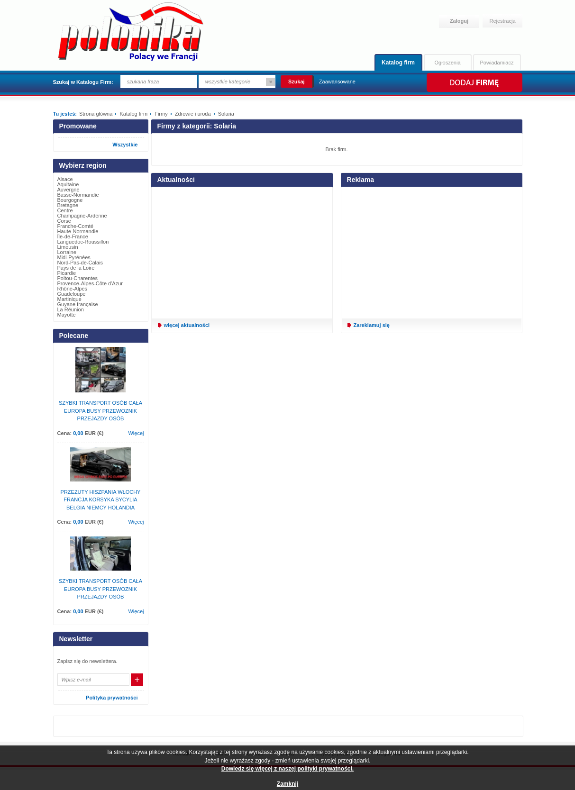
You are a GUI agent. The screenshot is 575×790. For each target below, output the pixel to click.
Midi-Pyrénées (74, 257)
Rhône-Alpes (72, 288)
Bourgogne (70, 200)
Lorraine (66, 252)
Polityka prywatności (111, 697)
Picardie (66, 273)
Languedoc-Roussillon (83, 242)
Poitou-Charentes (77, 278)
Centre (65, 210)
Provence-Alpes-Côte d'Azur (90, 283)
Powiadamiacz (497, 62)
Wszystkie (124, 144)
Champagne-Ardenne (82, 215)
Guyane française (77, 304)
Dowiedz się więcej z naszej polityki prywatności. (287, 768)
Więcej (136, 433)
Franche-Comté (75, 226)
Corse (64, 221)
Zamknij (287, 784)
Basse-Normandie (78, 195)
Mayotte (66, 315)
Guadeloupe (71, 294)
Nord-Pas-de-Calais (80, 262)
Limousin (67, 247)
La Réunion (70, 309)
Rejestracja (503, 21)
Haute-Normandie (78, 231)
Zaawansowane (337, 81)
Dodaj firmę (473, 82)
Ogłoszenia (447, 62)
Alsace (65, 179)
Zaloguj (459, 21)
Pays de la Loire (76, 268)
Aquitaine (68, 184)
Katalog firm (398, 62)
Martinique (69, 299)
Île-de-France (72, 236)
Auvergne (68, 189)
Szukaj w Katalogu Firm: (83, 82)
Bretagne (68, 205)
